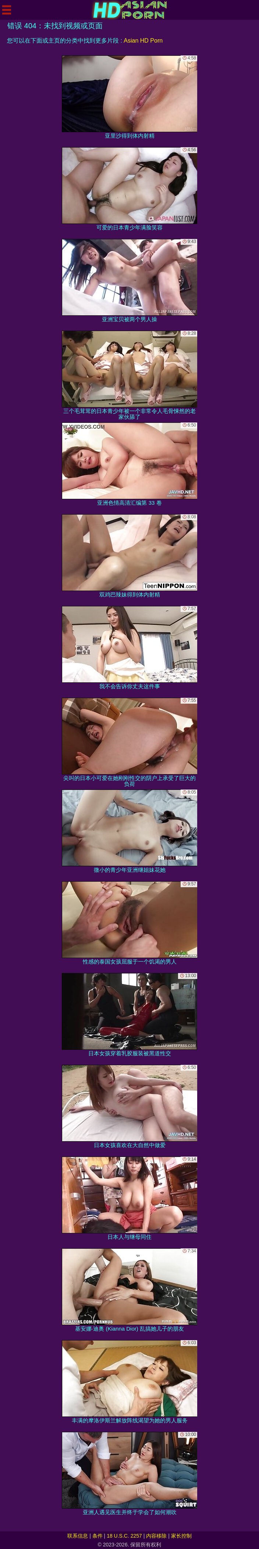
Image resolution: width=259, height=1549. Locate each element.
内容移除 (156, 1536)
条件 (97, 1536)
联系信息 (77, 1536)
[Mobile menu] (7, 10)
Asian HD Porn (143, 40)
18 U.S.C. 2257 (124, 1536)
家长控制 (181, 1536)
